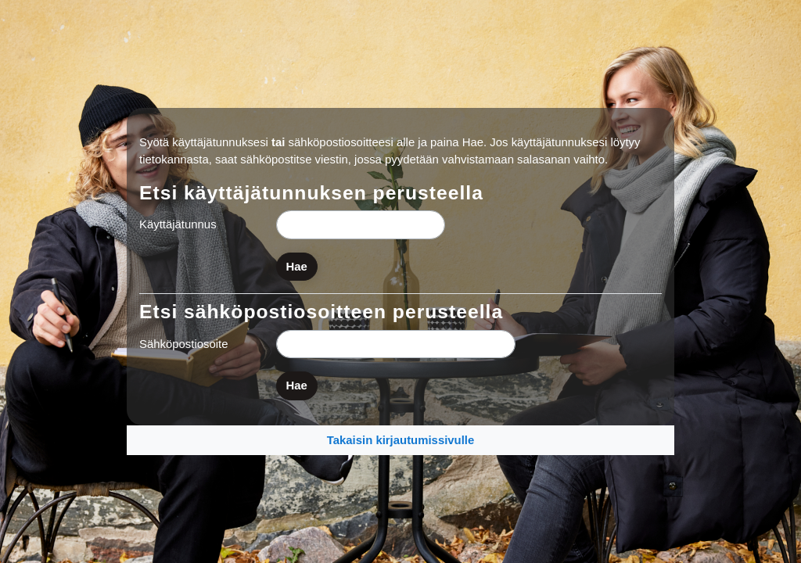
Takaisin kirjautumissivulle (401, 439)
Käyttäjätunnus (178, 224)
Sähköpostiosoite (183, 343)
